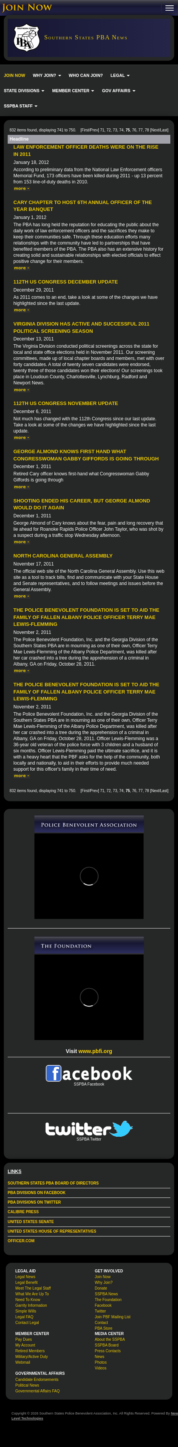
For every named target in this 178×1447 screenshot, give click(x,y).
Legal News (25, 1277)
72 (108, 130)
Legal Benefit (26, 1282)
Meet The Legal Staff (33, 1288)
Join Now (103, 1277)
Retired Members (30, 1351)
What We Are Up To (32, 1294)
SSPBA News (106, 1294)
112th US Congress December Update (65, 282)
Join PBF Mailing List (113, 1317)
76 (134, 130)
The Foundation (108, 1300)
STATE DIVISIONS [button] (24, 90)
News (100, 1357)
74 (121, 130)
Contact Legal (27, 1323)
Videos (100, 1368)
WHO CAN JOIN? (86, 75)
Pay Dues (23, 1339)
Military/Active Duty (31, 1357)
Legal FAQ (24, 1317)
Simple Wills (25, 1311)
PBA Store (104, 1328)
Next (155, 130)
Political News (27, 1385)
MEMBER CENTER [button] (73, 90)
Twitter (100, 1311)
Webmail (22, 1362)
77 (141, 130)
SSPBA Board (107, 1345)
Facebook (103, 1305)
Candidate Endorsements (37, 1379)
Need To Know (27, 1300)
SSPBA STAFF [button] (21, 106)
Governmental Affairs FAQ (37, 1391)
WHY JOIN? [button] (47, 75)
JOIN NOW (14, 75)
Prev (94, 130)
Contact (101, 1323)
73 (115, 130)
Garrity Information (31, 1305)
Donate (101, 1288)
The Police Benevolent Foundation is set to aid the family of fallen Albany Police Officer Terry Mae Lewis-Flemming (86, 617)
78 (147, 130)
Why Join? (104, 1282)
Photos (101, 1362)
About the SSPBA (110, 1339)
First (85, 130)
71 (102, 130)
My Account (25, 1345)
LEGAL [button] (120, 75)
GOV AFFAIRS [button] (118, 90)
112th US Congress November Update (65, 403)
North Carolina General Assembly (63, 556)
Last (163, 130)
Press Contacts (108, 1351)
